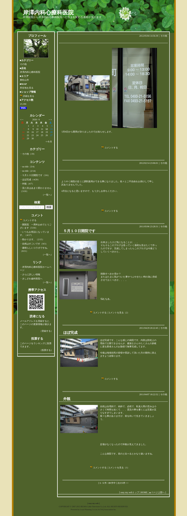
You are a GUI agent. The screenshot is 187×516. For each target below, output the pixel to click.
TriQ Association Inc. (108, 509)
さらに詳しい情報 (31, 274)
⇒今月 (48, 141)
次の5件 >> (123, 483)
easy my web (93, 503)
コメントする (28, 220)
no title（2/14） (29, 171)
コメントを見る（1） (118, 467)
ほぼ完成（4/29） (31, 179)
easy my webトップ (130, 492)
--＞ (51, 119)
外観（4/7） (28, 183)
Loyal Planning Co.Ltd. (89, 509)
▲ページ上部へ (157, 492)
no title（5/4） (29, 166)
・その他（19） (28, 154)
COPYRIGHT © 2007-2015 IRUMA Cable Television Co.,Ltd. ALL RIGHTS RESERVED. (93, 506)
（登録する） (46, 331)
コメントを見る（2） (118, 312)
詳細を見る (27, 96)
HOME (144, 492)
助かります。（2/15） (33, 239)
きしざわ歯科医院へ (32, 278)
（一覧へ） (47, 194)
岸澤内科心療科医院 (48, 12)
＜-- (21, 119)
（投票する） (46, 350)
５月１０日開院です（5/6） (36, 175)
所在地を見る (26, 88)
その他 (163, 36)
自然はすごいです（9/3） (35, 243)
